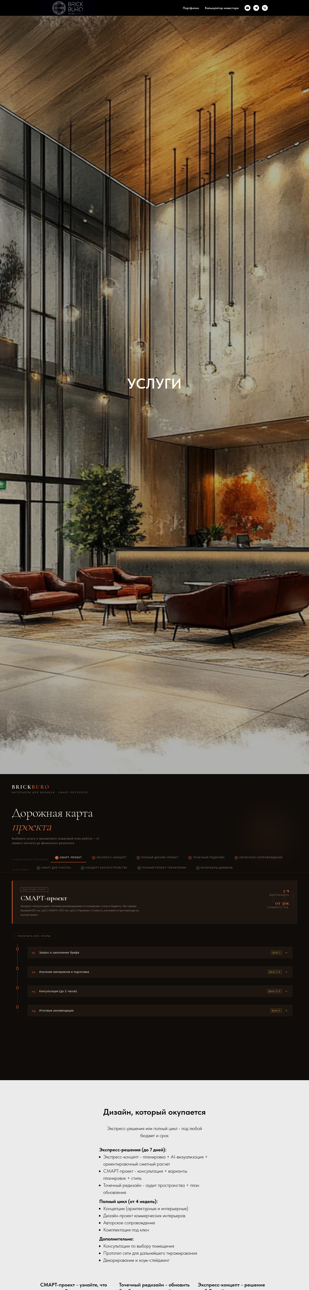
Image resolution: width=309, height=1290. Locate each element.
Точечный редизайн (206, 857)
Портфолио (191, 8)
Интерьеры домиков (214, 868)
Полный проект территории (161, 868)
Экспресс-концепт (109, 857)
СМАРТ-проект (68, 857)
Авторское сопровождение (259, 857)
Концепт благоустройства (104, 868)
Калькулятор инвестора (222, 8)
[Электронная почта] (247, 8)
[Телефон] (265, 8)
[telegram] (256, 8)
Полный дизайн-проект (158, 857)
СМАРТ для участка (54, 868)
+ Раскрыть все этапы (33, 936)
